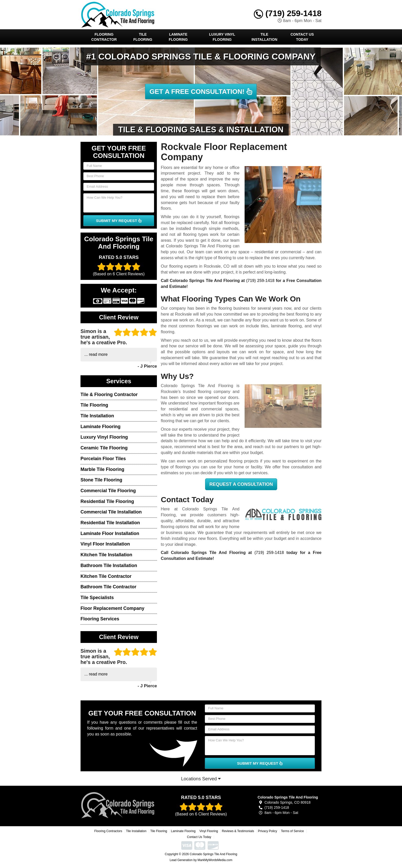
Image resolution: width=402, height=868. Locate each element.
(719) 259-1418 (287, 13)
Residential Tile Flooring (107, 501)
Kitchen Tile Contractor (106, 576)
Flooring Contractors (108, 831)
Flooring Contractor (104, 37)
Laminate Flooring (178, 37)
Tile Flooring (142, 37)
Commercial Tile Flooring (108, 490)
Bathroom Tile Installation (109, 565)
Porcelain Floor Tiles (103, 458)
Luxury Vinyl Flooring (222, 37)
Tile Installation (264, 37)
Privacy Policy (267, 831)
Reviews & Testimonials (238, 831)
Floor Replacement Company (112, 608)
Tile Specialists (97, 597)
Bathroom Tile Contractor (108, 586)
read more (98, 354)
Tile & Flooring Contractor (109, 394)
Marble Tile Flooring (102, 469)
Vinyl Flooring (208, 831)
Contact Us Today (302, 37)
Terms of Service (292, 831)
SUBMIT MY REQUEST (119, 220)
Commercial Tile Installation (111, 511)
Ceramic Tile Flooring (104, 447)
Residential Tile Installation (110, 522)
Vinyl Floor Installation (105, 544)
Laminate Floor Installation (110, 533)
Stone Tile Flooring (101, 479)
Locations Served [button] (201, 778)
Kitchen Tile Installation (106, 554)
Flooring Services (100, 618)
